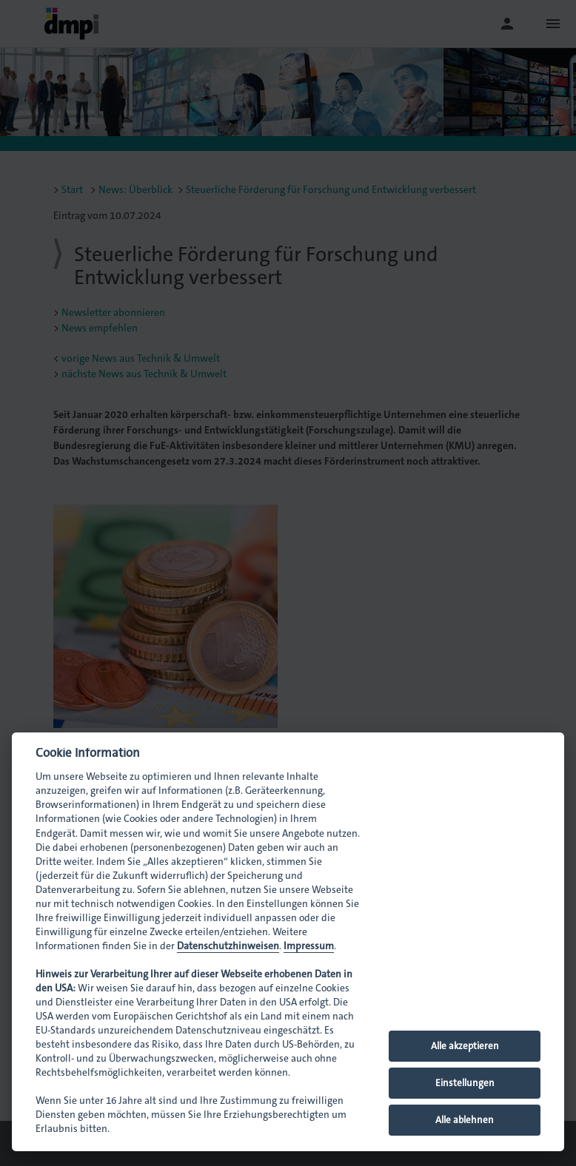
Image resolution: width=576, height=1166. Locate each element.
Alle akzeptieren (465, 1045)
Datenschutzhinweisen (228, 946)
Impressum (309, 946)
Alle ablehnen (464, 1119)
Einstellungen (465, 1082)
